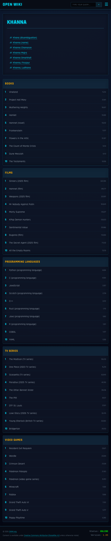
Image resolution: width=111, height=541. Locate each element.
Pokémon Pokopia (55, 471)
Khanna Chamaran (22, 47)
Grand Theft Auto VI (55, 502)
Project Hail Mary (55, 100)
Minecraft (55, 487)
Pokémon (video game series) (55, 479)
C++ (55, 301)
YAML (55, 340)
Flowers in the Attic (55, 138)
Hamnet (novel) (55, 123)
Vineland (55, 92)
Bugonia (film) (55, 235)
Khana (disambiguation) (25, 37)
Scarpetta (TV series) (55, 375)
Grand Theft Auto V (55, 510)
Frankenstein (55, 130)
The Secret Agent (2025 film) (55, 243)
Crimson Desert (55, 464)
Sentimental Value (55, 227)
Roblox (55, 495)
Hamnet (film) (55, 189)
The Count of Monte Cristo (55, 146)
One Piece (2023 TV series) (55, 367)
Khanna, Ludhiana (22, 67)
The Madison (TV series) (55, 359)
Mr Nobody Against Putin (55, 204)
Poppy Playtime (55, 518)
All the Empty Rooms (55, 250)
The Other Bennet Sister (55, 390)
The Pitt (55, 398)
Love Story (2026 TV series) (55, 413)
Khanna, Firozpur (21, 62)
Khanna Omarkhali (22, 57)
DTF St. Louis (55, 405)
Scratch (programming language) (55, 293)
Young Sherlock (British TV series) (55, 421)
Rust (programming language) (55, 309)
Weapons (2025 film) (55, 196)
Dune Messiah (55, 154)
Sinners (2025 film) (55, 181)
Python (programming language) (55, 270)
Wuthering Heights (55, 107)
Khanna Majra (20, 52)
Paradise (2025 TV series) (55, 382)
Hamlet (55, 115)
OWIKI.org (12, 531)
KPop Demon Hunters (55, 220)
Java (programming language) (55, 316)
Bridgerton (55, 429)
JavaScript (55, 286)
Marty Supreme (55, 212)
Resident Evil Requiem (55, 448)
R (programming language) (55, 324)
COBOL (55, 332)
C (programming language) (55, 278)
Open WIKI (12, 4)
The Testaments (55, 161)
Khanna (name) (20, 42)
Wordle (55, 456)
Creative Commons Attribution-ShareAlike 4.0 (41, 535)
